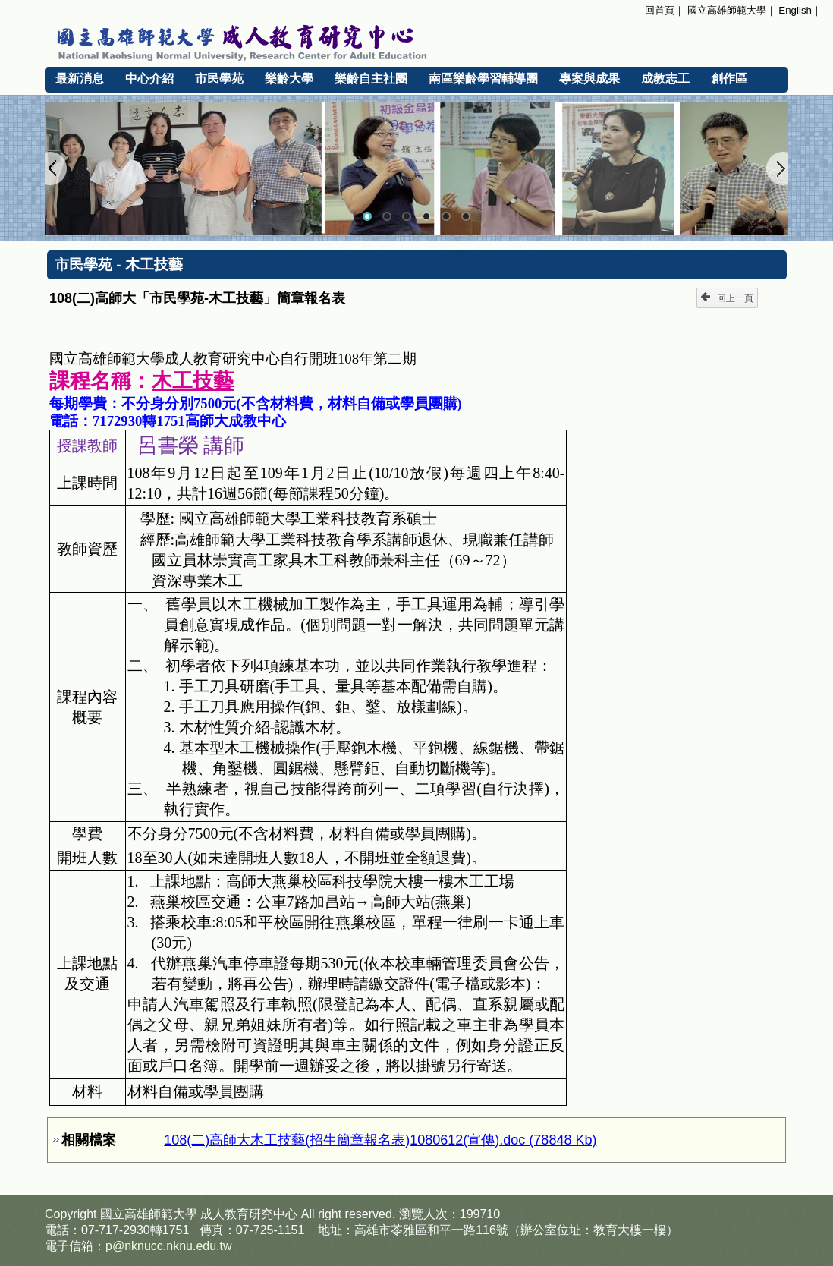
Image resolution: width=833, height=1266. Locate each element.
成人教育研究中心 (248, 1214)
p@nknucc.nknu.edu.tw (168, 1245)
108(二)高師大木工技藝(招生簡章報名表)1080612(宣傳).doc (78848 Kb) (380, 1140)
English (795, 10)
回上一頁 (727, 298)
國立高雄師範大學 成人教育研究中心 (416, 40)
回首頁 (659, 10)
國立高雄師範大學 (726, 10)
